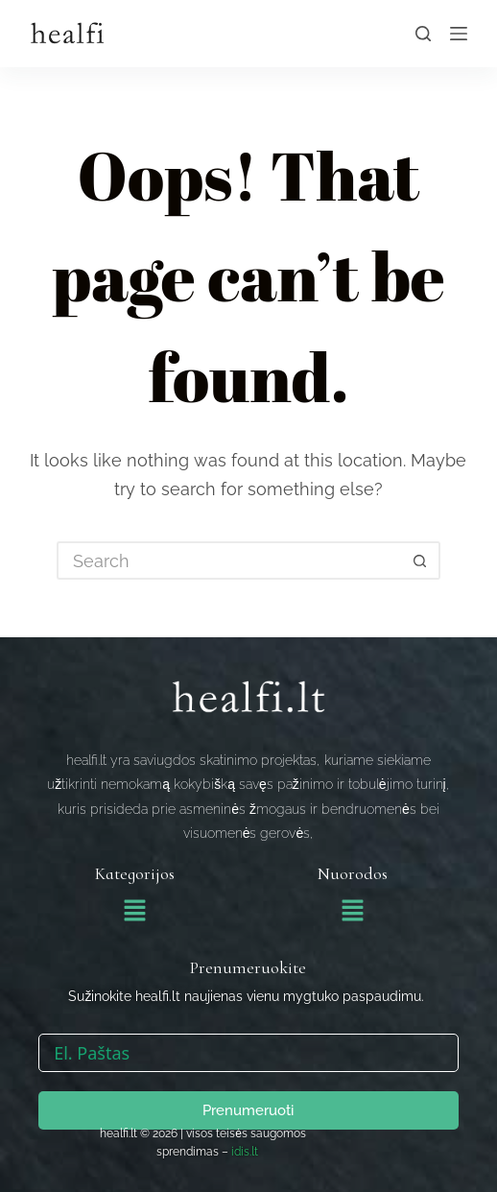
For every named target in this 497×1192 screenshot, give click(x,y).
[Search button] (421, 560)
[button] (134, 911)
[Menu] (458, 33)
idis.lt (244, 1151)
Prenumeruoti (248, 1110)
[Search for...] (229, 560)
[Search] (423, 33)
